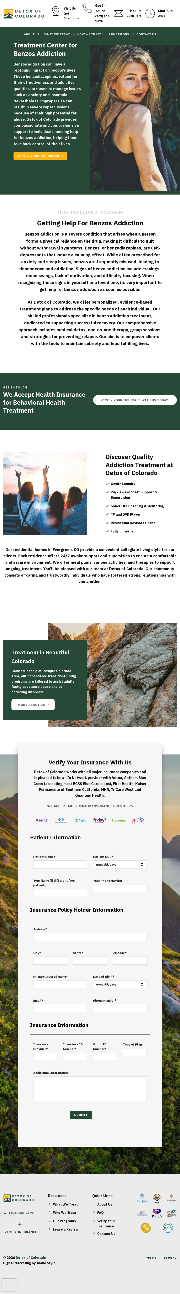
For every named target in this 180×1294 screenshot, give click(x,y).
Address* (40, 929)
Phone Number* (105, 1000)
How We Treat (90, 34)
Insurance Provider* (41, 1046)
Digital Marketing (17, 1263)
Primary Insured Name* (50, 977)
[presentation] (9, 1285)
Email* (38, 1000)
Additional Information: (51, 1073)
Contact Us (146, 34)
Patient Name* (44, 857)
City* (37, 953)
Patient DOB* (103, 857)
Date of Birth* (103, 977)
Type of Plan (132, 1044)
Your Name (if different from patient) (54, 882)
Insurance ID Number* (73, 1046)
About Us (31, 34)
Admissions (120, 34)
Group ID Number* (99, 1046)
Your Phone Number (107, 881)
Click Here (134, 16)
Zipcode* (120, 953)
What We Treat (58, 34)
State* (78, 953)
